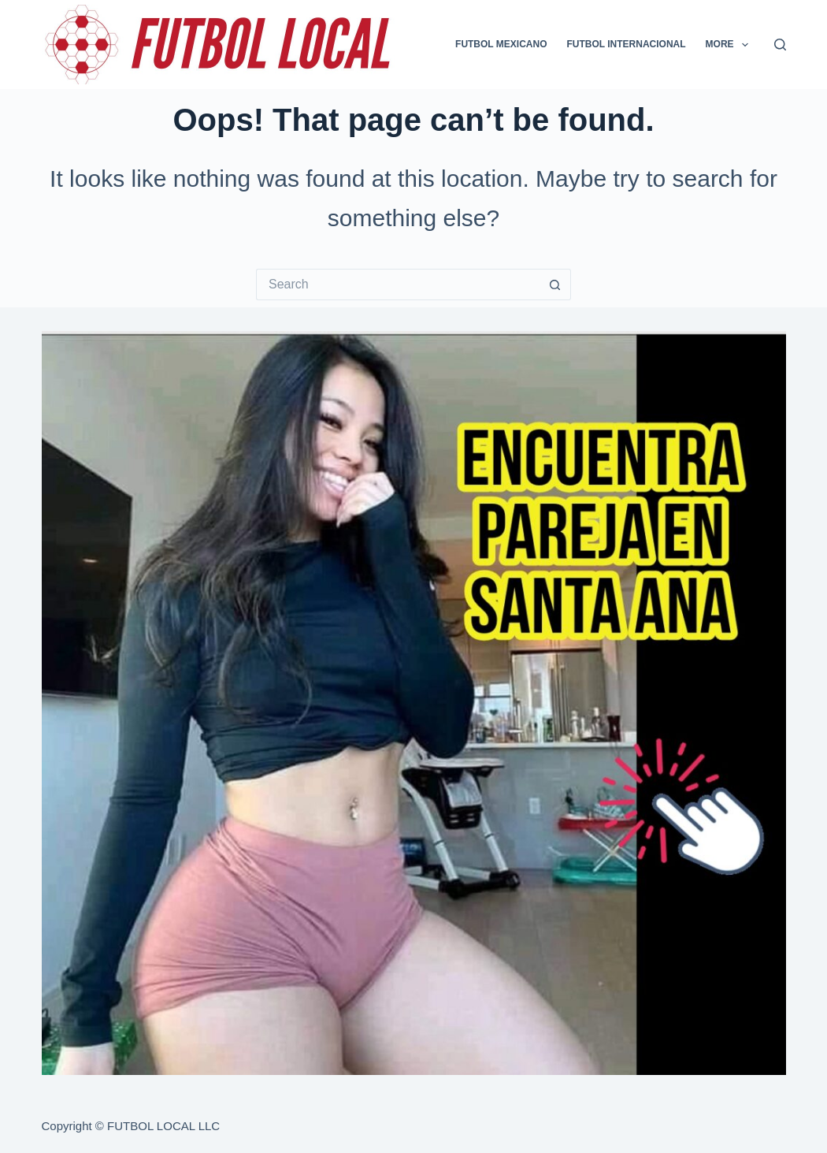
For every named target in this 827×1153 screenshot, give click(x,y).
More (730, 44)
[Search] (780, 44)
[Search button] (555, 284)
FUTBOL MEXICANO (501, 44)
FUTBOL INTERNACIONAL (626, 44)
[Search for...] (398, 284)
